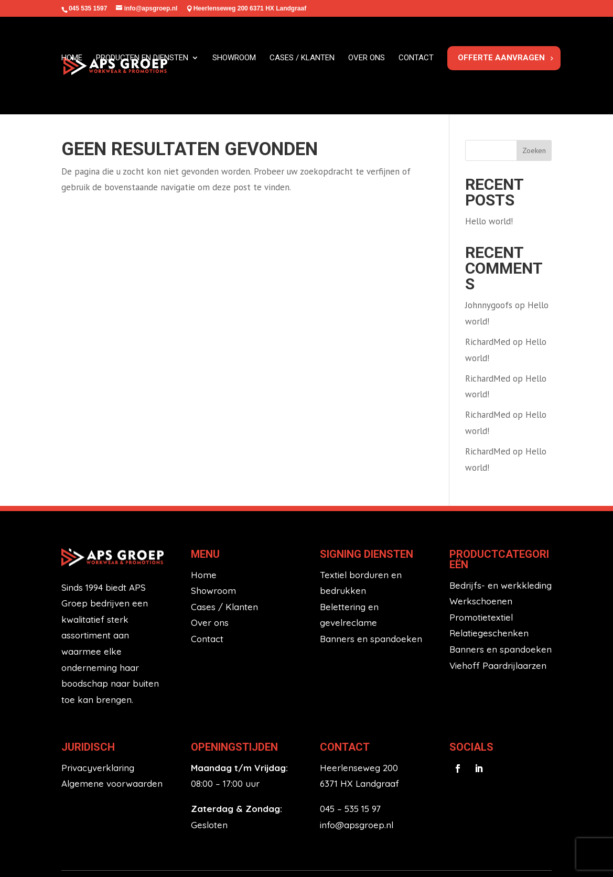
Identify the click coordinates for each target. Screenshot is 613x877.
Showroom (234, 62)
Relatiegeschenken (489, 582)
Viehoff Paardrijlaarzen (497, 614)
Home (71, 62)
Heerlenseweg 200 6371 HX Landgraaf (249, 8)
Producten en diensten (142, 62)
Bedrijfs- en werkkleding (500, 533)
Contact (416, 62)
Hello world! (489, 170)
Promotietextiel (481, 565)
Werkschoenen (480, 550)
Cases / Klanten (224, 555)
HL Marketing (522, 841)
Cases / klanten (302, 62)
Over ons (366, 62)
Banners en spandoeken (371, 587)
